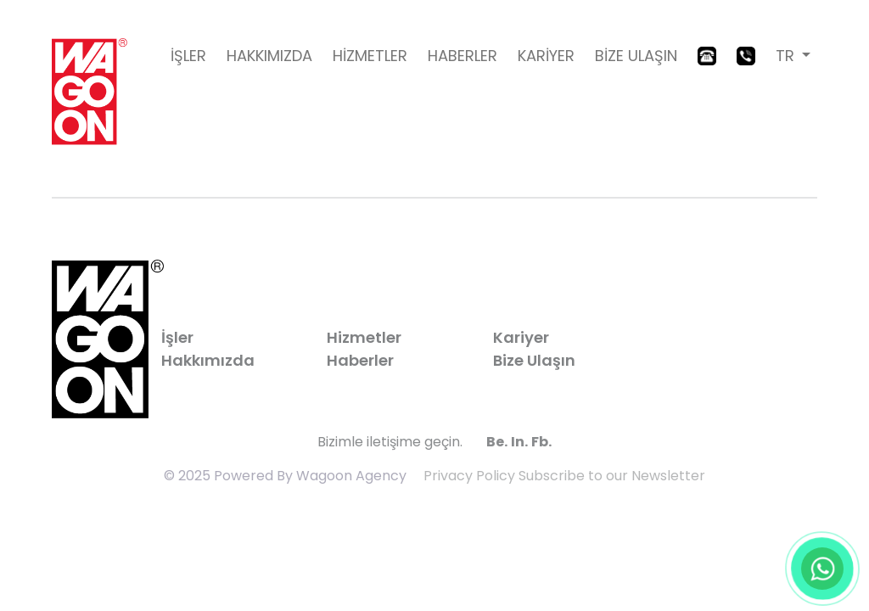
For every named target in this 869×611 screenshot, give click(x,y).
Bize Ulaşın (534, 360)
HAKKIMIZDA (269, 55)
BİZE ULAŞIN (636, 55)
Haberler (360, 360)
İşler (177, 337)
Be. (496, 441)
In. (519, 441)
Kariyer (521, 337)
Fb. (541, 441)
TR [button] (787, 55)
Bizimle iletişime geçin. (390, 441)
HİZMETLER (370, 55)
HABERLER (462, 55)
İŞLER (188, 55)
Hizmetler (364, 337)
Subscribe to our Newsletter (612, 475)
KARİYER (546, 55)
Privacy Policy (469, 475)
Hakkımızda (208, 360)
